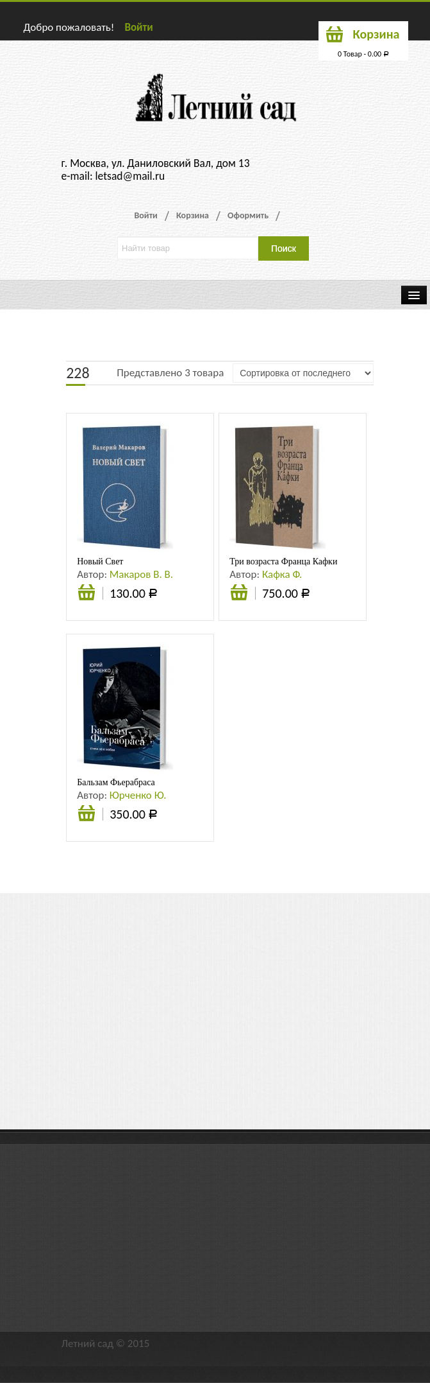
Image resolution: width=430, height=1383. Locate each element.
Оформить (248, 215)
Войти (138, 27)
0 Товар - (363, 53)
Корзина (192, 215)
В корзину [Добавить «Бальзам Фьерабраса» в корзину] (86, 819)
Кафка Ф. (282, 574)
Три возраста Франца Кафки (283, 561)
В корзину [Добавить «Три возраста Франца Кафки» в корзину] (239, 599)
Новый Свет (100, 561)
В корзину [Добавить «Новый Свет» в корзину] (86, 599)
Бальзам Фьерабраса (116, 782)
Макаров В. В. (141, 574)
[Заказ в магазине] (303, 373)
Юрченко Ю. (138, 795)
